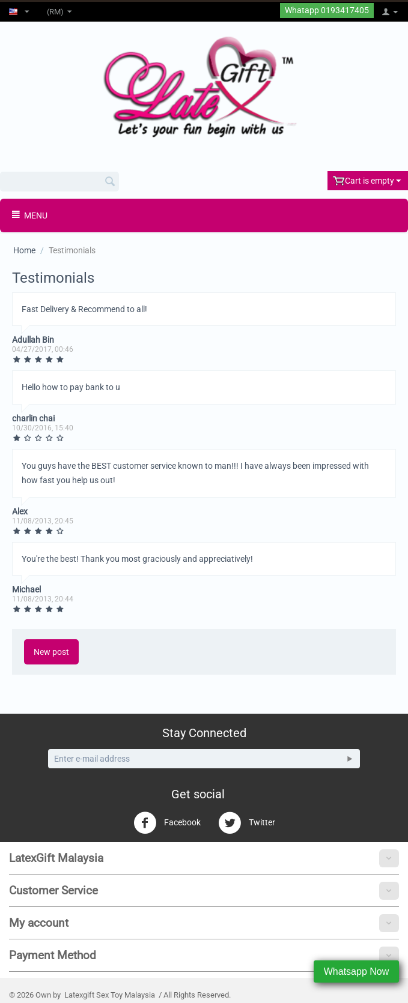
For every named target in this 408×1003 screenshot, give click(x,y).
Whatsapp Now (356, 971)
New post (51, 652)
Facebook (167, 823)
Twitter (246, 823)
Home (24, 250)
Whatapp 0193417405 (327, 10)
